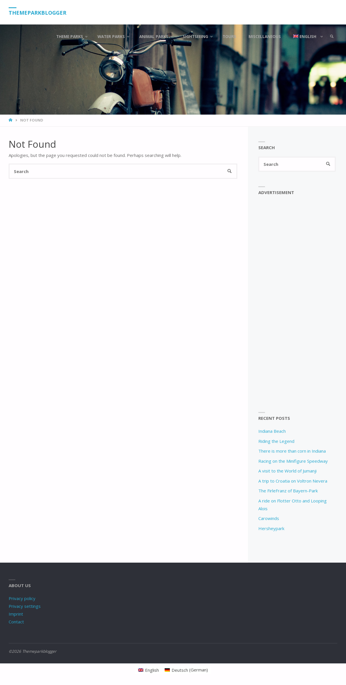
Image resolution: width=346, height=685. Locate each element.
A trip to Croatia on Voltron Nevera (292, 481)
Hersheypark (271, 528)
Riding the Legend (276, 441)
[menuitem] (307, 36)
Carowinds (268, 518)
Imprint (16, 614)
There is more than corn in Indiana (292, 451)
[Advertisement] (297, 303)
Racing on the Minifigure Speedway (293, 461)
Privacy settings (25, 606)
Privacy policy (22, 598)
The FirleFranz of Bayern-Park (288, 491)
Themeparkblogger (37, 12)
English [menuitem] (152, 670)
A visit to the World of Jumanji (287, 471)
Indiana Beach (272, 431)
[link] (332, 36)
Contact (16, 622)
